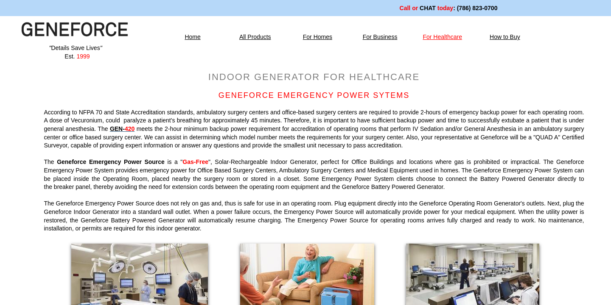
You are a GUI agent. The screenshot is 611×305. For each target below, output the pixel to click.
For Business (380, 36)
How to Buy (505, 36)
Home (192, 36)
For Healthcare (442, 36)
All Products (255, 36)
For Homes (317, 36)
